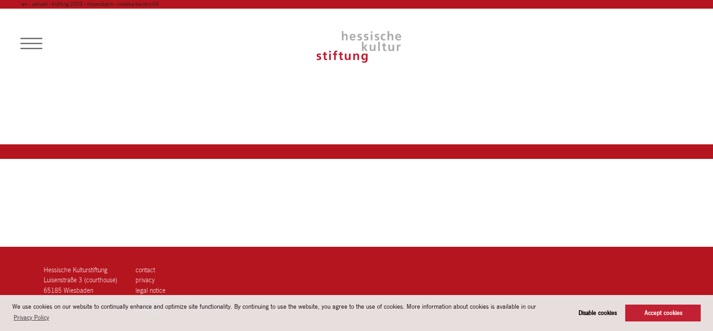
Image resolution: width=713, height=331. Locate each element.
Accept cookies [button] (663, 313)
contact (145, 270)
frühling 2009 (67, 4)
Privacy (145, 280)
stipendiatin (100, 4)
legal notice (151, 290)
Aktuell (40, 4)
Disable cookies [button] (597, 313)
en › (26, 4)
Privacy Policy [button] (31, 317)
